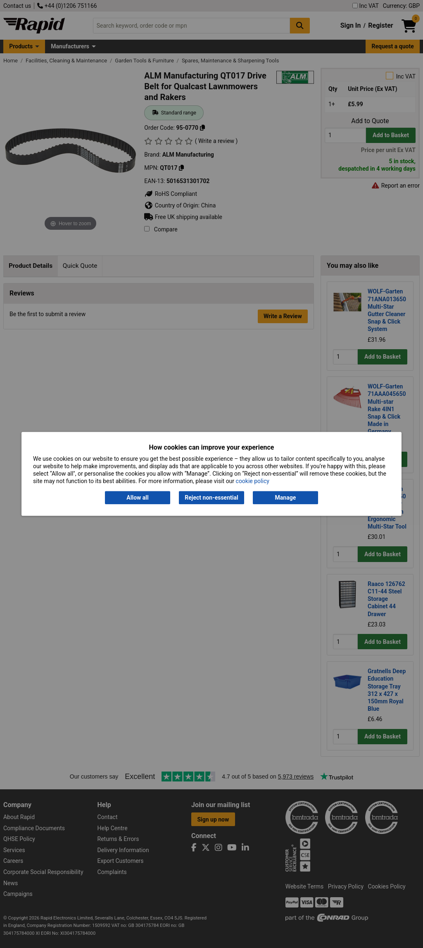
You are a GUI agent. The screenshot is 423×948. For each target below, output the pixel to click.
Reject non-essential (211, 497)
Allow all (137, 497)
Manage (285, 497)
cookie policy (252, 481)
